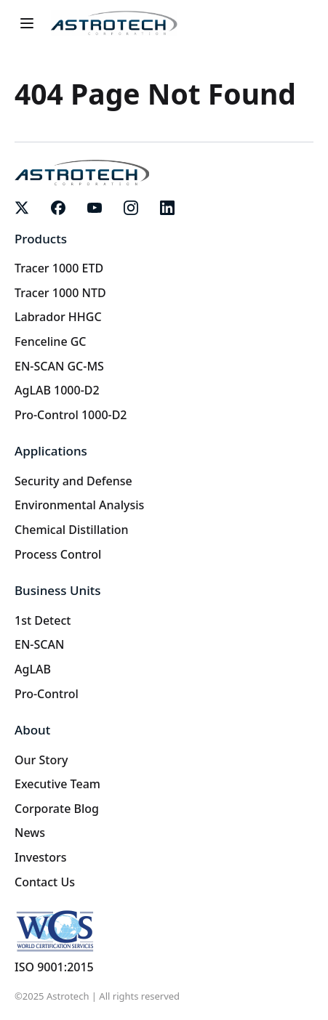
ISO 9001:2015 (54, 967)
